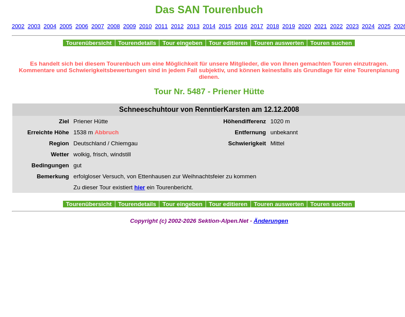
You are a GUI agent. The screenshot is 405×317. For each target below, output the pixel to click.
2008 (113, 26)
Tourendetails (137, 43)
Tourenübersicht (89, 43)
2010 (145, 26)
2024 (368, 26)
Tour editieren (228, 43)
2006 (81, 26)
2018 (272, 26)
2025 (384, 26)
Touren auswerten (279, 43)
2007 (97, 26)
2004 (50, 26)
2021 (320, 26)
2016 (241, 26)
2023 (352, 26)
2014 (209, 26)
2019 (288, 26)
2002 (18, 26)
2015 (225, 26)
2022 (336, 26)
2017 (256, 26)
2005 (65, 26)
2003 (34, 26)
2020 (304, 26)
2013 (193, 26)
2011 (161, 26)
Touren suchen (331, 43)
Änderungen (271, 220)
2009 (129, 26)
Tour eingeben (182, 43)
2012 (177, 26)
